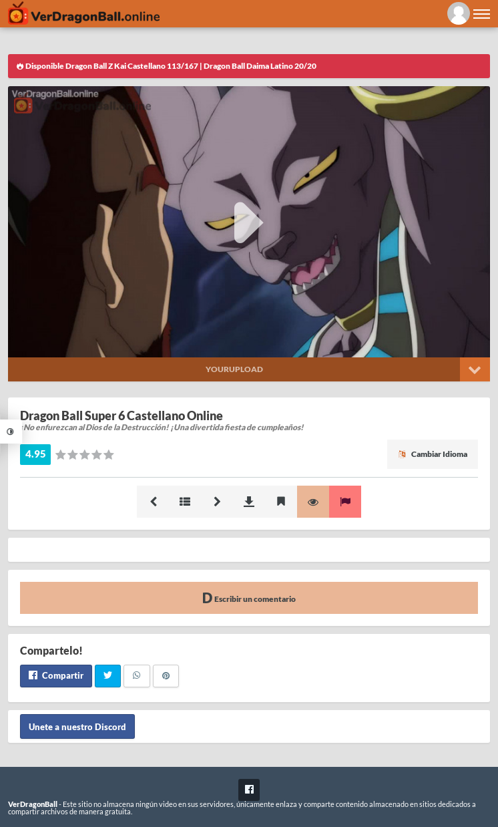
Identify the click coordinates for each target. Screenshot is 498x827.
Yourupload (234, 369)
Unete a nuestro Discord (77, 726)
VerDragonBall (32, 804)
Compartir (56, 675)
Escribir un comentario (249, 597)
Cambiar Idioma (432, 454)
